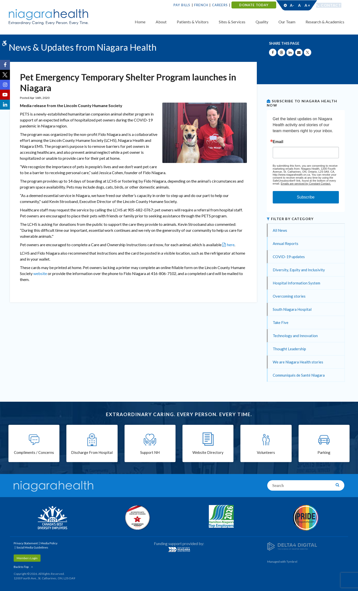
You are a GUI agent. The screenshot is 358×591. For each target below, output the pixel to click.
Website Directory (208, 452)
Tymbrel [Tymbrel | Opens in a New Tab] (291, 561)
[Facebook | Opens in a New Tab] (5, 65)
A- (292, 5)
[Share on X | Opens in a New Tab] (307, 52)
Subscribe (305, 197)
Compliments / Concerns (34, 452)
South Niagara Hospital (292, 309)
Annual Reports (285, 243)
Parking (323, 452)
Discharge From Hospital (92, 452)
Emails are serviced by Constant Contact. (306, 183)
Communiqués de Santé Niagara (299, 375)
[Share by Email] (299, 52)
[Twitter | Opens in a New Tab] (5, 75)
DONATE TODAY (253, 5)
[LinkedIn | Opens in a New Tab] (5, 105)
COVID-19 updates (289, 256)
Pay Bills (182, 5)
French (201, 5)
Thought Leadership (289, 349)
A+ (307, 5)
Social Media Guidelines (32, 547)
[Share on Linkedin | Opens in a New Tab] (290, 52)
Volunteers (266, 452)
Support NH (150, 452)
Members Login (27, 558)
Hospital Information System (296, 283)
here (230, 244)
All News (280, 230)
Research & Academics (325, 21)
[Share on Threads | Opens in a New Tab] (281, 52)
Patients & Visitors (193, 21)
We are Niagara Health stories (298, 362)
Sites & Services (232, 21)
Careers (220, 5)
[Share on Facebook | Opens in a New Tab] (272, 52)
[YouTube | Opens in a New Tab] (5, 95)
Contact (331, 5)
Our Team (286, 21)
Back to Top (21, 567)
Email (278, 142)
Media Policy (49, 543)
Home (140, 21)
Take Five (280, 322)
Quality (262, 21)
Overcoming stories (289, 296)
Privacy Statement (26, 543)
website (40, 273)
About (161, 21)
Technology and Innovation (295, 335)
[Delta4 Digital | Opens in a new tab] (292, 546)
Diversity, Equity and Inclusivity (299, 270)
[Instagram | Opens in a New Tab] (5, 85)
